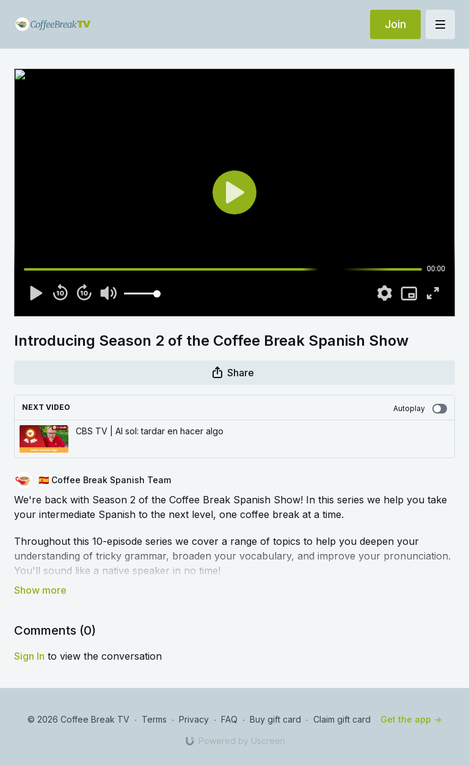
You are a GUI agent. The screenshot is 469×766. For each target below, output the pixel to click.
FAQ (229, 719)
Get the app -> (411, 719)
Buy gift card (275, 719)
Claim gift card (342, 719)
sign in (29, 656)
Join (395, 24)
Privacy (194, 719)
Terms (154, 719)
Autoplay (420, 409)
